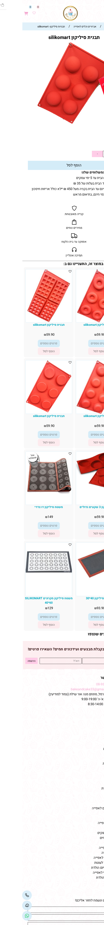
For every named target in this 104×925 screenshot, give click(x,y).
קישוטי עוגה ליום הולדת (85, 867)
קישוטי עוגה (92, 768)
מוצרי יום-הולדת (90, 788)
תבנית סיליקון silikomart (77, 325)
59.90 (92, 144)
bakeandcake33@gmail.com (69, 689)
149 (28, 516)
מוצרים (95, 757)
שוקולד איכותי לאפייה (86, 872)
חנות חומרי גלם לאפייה (85, 808)
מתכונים (95, 743)
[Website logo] (48, 13)
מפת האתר (92, 712)
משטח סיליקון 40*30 (77, 598)
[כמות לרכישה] (84, 154)
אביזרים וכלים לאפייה (86, 857)
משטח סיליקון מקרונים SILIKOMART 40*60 (27, 600)
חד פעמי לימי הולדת (87, 877)
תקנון (97, 729)
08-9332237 (83, 684)
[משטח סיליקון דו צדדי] (27, 496)
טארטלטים (93, 773)
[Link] (5, 916)
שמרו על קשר (90, 677)
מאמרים (94, 816)
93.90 (79, 608)
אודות (96, 724)
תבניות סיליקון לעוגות (86, 862)
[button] (77, 351)
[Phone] (5, 895)
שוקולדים (94, 778)
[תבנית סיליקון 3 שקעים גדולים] (77, 488)
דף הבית (95, 719)
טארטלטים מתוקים (88, 832)
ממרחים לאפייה (90, 852)
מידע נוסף (94, 738)
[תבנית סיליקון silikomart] (77, 321)
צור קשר (94, 734)
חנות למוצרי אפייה (88, 823)
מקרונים (95, 783)
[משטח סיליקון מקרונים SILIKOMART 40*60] (27, 579)
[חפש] (92, 11)
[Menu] (100, 11)
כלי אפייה (94, 798)
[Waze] (84, 11)
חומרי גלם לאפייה (89, 847)
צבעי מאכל (93, 803)
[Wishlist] (12, 11)
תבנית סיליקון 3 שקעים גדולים (77, 507)
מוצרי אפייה (92, 793)
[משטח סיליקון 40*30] (77, 580)
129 (28, 608)
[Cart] (4, 11)
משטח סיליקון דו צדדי (26, 507)
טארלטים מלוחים (89, 837)
